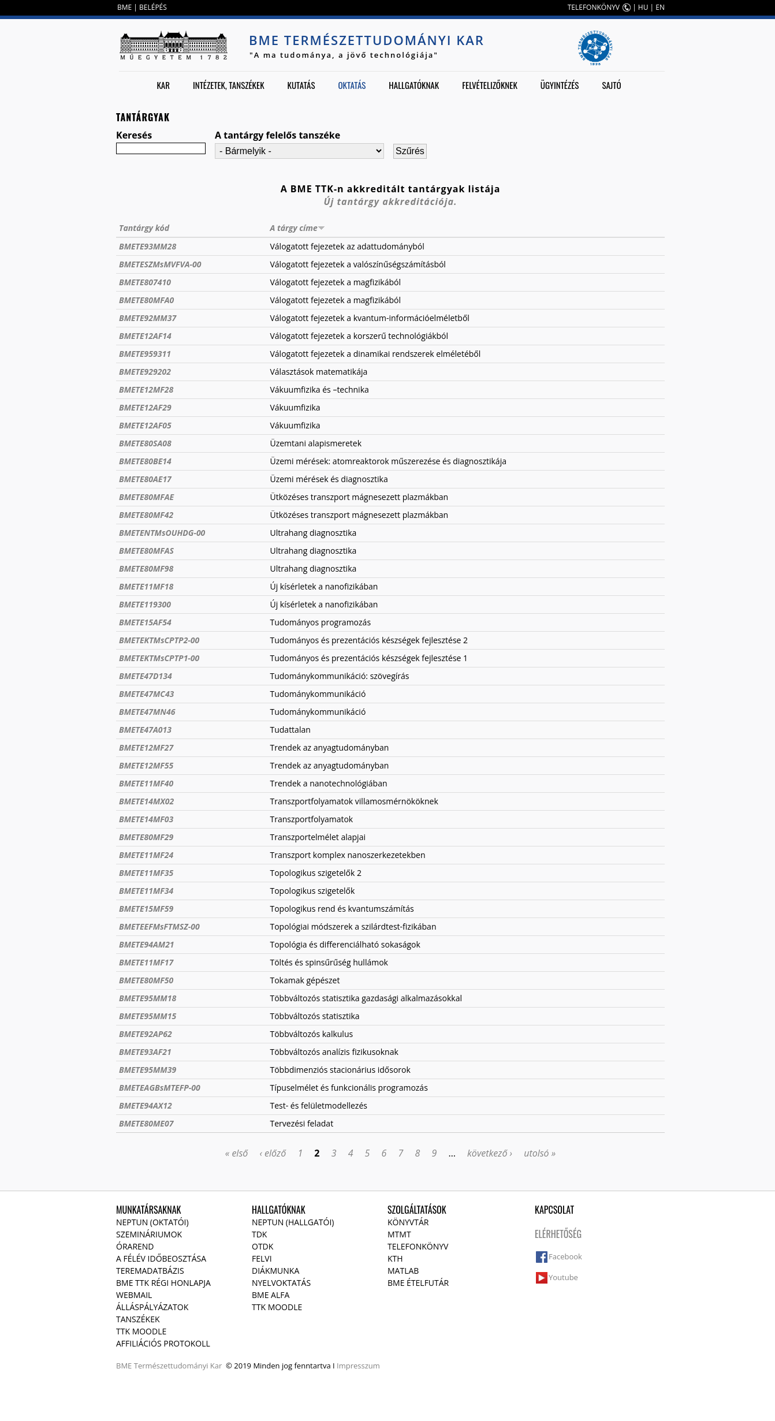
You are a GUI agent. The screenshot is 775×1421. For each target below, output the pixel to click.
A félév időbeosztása (161, 1258)
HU (643, 7)
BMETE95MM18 (147, 998)
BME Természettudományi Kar (367, 40)
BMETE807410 (145, 282)
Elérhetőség (558, 1234)
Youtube (563, 1277)
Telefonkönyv (417, 1246)
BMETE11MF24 (146, 854)
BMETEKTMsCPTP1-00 (159, 657)
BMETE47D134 (145, 675)
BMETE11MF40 (146, 783)
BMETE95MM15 (147, 1015)
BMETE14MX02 (146, 801)
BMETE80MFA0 (146, 299)
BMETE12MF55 (146, 765)
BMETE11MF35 (146, 872)
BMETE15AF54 (145, 622)
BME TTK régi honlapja (163, 1282)
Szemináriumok (149, 1234)
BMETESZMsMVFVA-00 (160, 264)
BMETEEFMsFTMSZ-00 (159, 926)
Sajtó (611, 85)
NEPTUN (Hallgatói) (293, 1222)
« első (236, 1153)
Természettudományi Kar (178, 1365)
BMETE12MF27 (146, 747)
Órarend (135, 1246)
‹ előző (272, 1153)
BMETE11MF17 (146, 962)
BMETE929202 (145, 371)
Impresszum (358, 1365)
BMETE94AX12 (145, 1105)
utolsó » (540, 1153)
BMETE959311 (145, 353)
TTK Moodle (141, 1331)
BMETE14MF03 (146, 819)
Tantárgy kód (144, 227)
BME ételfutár (418, 1282)
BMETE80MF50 (146, 980)
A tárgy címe (297, 227)
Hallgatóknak (414, 85)
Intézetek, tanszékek (228, 85)
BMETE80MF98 (146, 568)
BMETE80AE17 (145, 478)
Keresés (134, 135)
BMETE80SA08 (145, 443)
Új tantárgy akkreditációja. (390, 201)
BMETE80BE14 (145, 461)
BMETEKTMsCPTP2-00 (159, 640)
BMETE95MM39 (147, 1069)
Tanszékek (138, 1319)
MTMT (399, 1234)
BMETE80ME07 (146, 1123)
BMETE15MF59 (146, 908)
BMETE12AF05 (145, 425)
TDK (259, 1234)
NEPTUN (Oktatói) (152, 1222)
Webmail (134, 1294)
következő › (489, 1153)
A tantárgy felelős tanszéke (277, 135)
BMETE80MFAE (146, 496)
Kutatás (301, 85)
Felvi (262, 1258)
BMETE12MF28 (146, 389)
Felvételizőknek (489, 85)
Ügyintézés (560, 85)
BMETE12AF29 (145, 407)
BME (124, 7)
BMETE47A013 (145, 729)
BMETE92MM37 (147, 317)
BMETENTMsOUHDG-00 (162, 532)
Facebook (565, 1256)
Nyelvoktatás (281, 1282)
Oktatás (352, 85)
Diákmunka (275, 1270)
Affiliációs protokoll (163, 1343)
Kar (163, 85)
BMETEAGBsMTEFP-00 (159, 1087)
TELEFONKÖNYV (594, 7)
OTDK (262, 1246)
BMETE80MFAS (146, 550)
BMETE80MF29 (146, 836)
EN (660, 7)
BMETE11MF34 (146, 890)
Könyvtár (408, 1222)
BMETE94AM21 (146, 944)
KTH (395, 1258)
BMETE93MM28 (147, 246)
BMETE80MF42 (146, 514)
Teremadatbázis (150, 1270)
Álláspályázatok (152, 1306)
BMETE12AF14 (145, 335)
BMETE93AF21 (145, 1051)
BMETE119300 (145, 604)
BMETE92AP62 (145, 1033)
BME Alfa (270, 1294)
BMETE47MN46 (147, 711)
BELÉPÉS (153, 7)
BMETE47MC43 (146, 693)
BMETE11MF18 (146, 586)
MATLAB (403, 1270)
